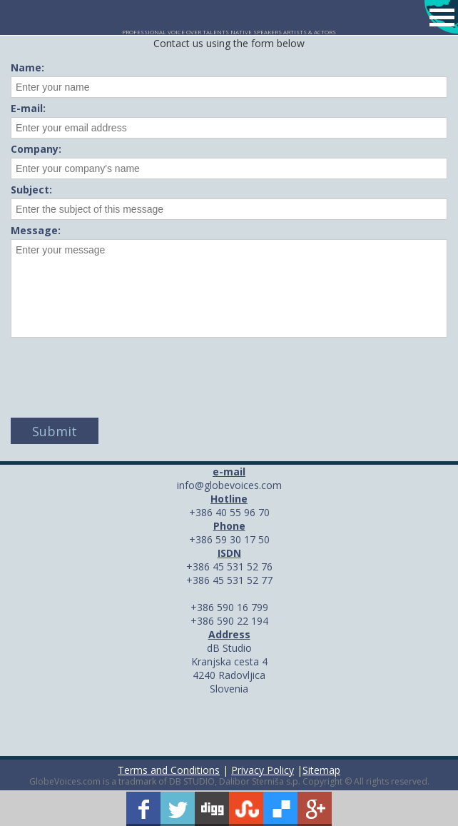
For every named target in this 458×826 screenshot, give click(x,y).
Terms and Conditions (169, 770)
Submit (54, 431)
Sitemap (321, 770)
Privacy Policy (262, 770)
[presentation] (119, 372)
